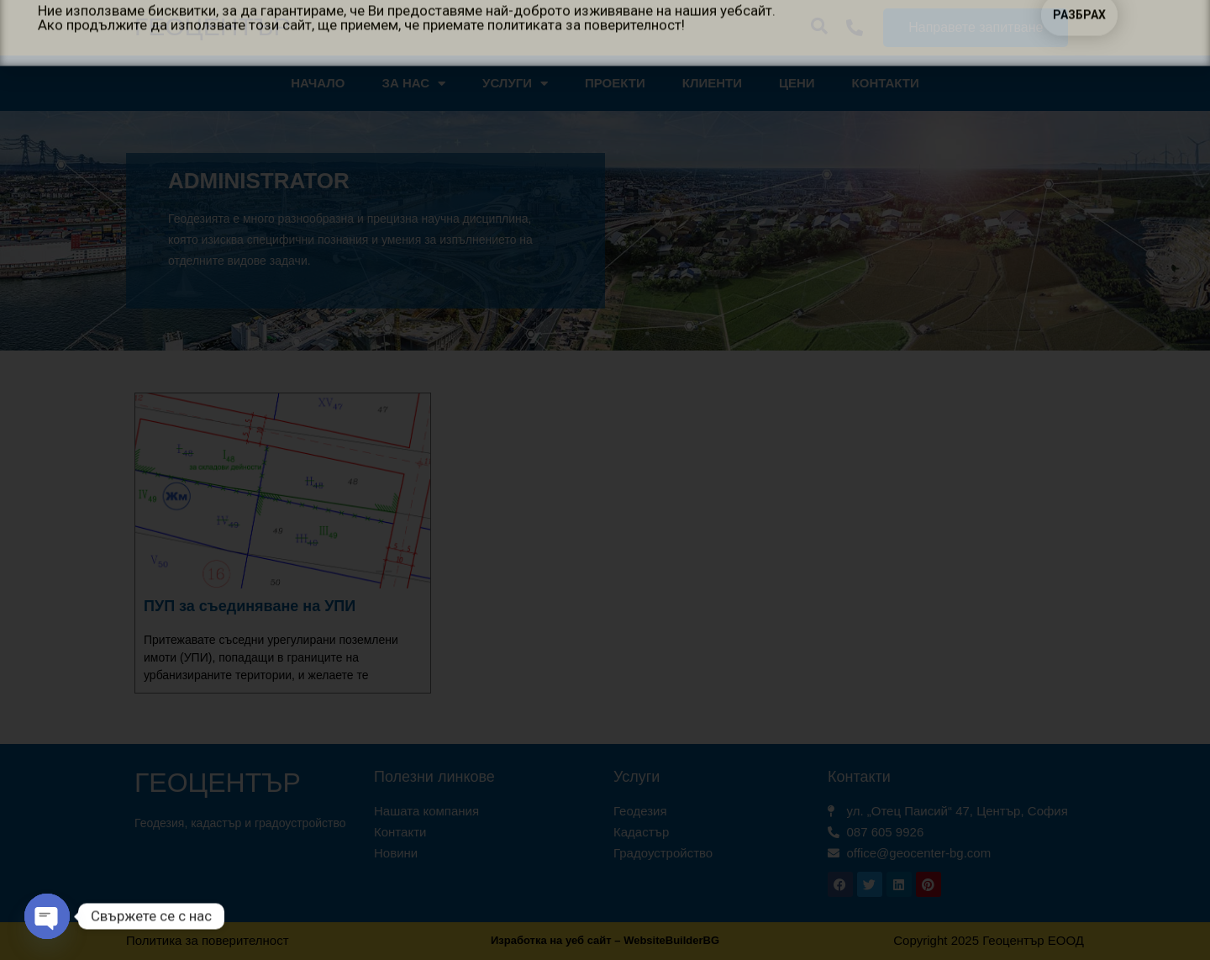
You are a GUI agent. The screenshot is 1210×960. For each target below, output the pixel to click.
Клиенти (712, 83)
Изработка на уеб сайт (551, 940)
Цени (797, 83)
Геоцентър (212, 26)
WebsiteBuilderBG (671, 940)
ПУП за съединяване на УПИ (249, 606)
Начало (318, 83)
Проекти (615, 83)
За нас (414, 83)
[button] (819, 26)
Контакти (885, 83)
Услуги (515, 83)
